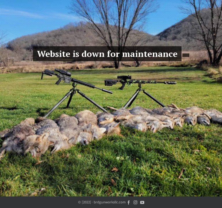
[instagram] (135, 202)
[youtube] (142, 202)
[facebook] (129, 202)
